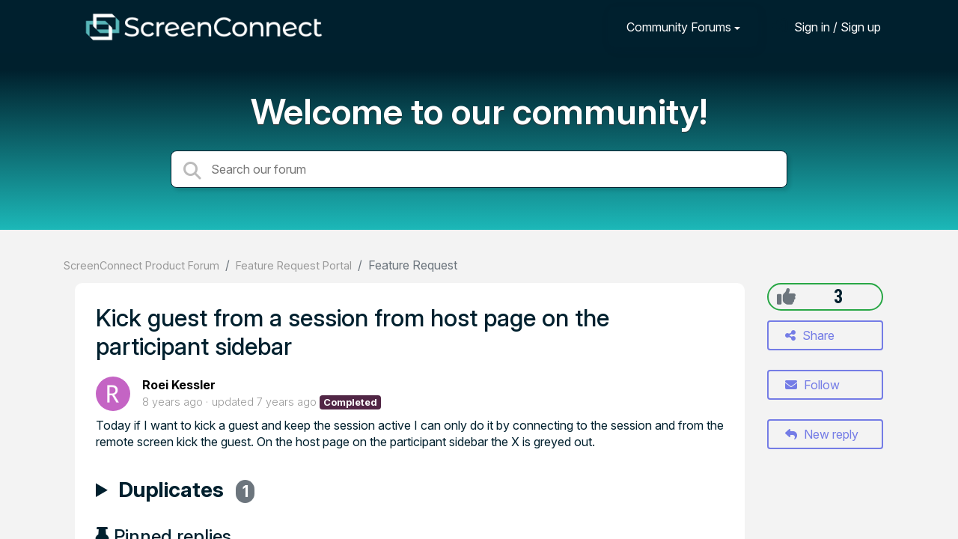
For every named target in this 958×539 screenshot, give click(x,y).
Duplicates (186, 492)
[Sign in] (826, 26)
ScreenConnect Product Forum (141, 265)
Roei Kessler (179, 384)
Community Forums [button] (678, 26)
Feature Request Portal (294, 265)
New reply (821, 434)
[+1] (786, 296)
